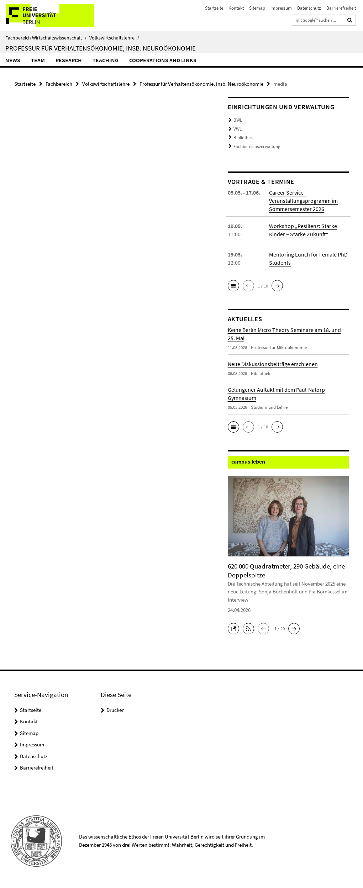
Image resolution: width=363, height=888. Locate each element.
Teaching (106, 60)
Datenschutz (309, 8)
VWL (237, 129)
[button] (233, 286)
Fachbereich (59, 83)
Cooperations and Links (162, 60)
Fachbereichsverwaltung (256, 146)
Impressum (281, 8)
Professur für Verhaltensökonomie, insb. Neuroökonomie (100, 48)
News (12, 60)
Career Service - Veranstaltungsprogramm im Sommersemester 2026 (303, 200)
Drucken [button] (115, 710)
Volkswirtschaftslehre (114, 37)
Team (38, 60)
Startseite (214, 8)
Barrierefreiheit (341, 8)
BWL (237, 120)
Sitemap (257, 8)
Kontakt (236, 8)
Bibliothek (243, 137)
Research (69, 60)
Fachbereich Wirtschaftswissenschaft (45, 37)
